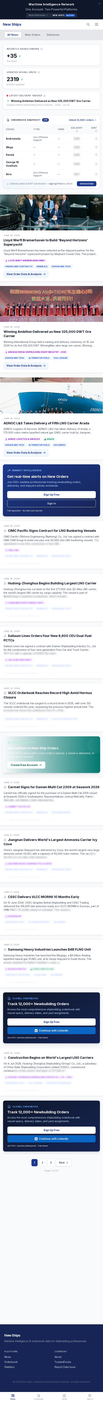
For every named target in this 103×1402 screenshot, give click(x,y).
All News (12, 34)
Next (64, 1162)
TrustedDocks (38, 15)
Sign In (51, 503)
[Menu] (96, 24)
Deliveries (53, 34)
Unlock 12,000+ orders (82, 120)
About (57, 1356)
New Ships (12, 24)
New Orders (32, 34)
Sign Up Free (51, 494)
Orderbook (11, 1361)
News (7, 1356)
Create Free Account (26, 764)
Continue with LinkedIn (51, 1030)
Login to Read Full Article (21, 563)
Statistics (9, 1366)
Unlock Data (86, 183)
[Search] (88, 24)
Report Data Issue (64, 1366)
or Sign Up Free (49, 563)
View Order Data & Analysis (26, 274)
